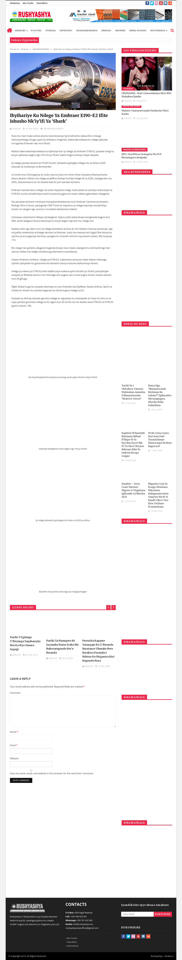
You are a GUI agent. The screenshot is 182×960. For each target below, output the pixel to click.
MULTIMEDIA (157, 30)
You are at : (15, 49)
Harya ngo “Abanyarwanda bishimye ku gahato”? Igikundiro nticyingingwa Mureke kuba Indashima (159, 395)
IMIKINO (106, 30)
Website (14, 758)
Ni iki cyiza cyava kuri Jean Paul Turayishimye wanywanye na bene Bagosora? (160, 440)
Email (14, 745)
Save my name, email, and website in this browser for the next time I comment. (52, 773)
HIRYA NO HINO (138, 30)
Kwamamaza (72, 945)
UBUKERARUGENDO (53, 128)
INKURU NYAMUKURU (134, 149)
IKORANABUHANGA (86, 30)
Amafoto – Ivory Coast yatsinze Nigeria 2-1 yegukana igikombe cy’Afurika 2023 (133, 490)
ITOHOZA (51, 30)
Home (9, 30)
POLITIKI (36, 30)
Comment (15, 692)
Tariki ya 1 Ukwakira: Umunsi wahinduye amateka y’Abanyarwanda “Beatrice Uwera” (133, 392)
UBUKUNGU (66, 30)
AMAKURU (20, 30)
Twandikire (41, 3)
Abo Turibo (28, 3)
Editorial (17, 128)
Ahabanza (15, 3)
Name (14, 731)
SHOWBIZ (120, 30)
